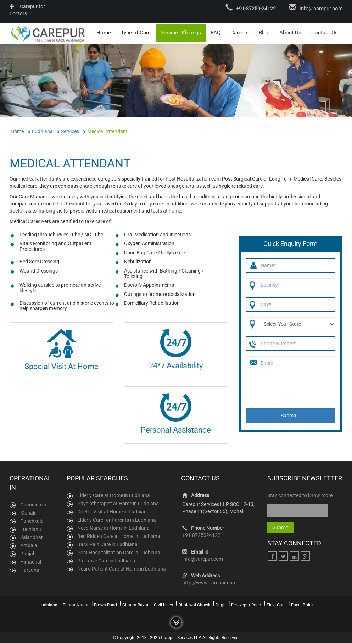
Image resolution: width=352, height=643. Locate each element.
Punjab (28, 553)
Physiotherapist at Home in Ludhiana (118, 503)
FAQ (215, 32)
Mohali (27, 512)
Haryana (29, 569)
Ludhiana (30, 529)
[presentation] (291, 389)
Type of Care (136, 32)
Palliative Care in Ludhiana (106, 560)
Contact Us (324, 32)
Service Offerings (181, 32)
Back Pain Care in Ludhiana (107, 544)
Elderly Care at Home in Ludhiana (113, 495)
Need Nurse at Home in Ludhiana (113, 528)
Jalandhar (31, 537)
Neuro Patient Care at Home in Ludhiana (121, 568)
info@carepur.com (321, 8)
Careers (239, 32)
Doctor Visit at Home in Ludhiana (113, 511)
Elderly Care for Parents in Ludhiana (116, 519)
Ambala (28, 545)
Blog (264, 32)
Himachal (30, 561)
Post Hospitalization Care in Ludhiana (118, 552)
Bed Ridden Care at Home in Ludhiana (118, 536)
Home (103, 32)
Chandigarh (33, 504)
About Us (290, 32)
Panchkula (32, 520)
